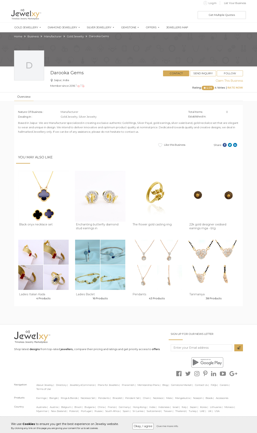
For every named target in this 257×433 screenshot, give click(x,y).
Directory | (62, 384)
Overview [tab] (24, 97)
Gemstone (128, 27)
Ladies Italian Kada (32, 294)
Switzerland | (154, 411)
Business (33, 36)
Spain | (127, 411)
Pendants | (104, 397)
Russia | (99, 411)
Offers (151, 27)
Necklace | (158, 397)
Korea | (204, 407)
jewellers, (67, 349)
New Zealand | (59, 411)
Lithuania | (216, 407)
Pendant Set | (133, 397)
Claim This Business (229, 81)
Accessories (222, 397)
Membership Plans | (149, 384)
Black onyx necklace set (36, 224)
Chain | (147, 397)
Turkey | (193, 411)
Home (18, 36)
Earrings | (41, 397)
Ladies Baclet (85, 294)
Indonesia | (164, 407)
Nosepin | (198, 397)
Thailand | (181, 411)
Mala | (169, 397)
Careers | (224, 384)
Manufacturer (53, 36)
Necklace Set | (88, 397)
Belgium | (66, 407)
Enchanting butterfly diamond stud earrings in (97, 226)
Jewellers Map (177, 27)
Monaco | (229, 407)
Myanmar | (42, 411)
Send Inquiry (203, 73)
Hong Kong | (140, 407)
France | (112, 407)
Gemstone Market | (182, 384)
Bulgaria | (90, 407)
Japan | (194, 407)
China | (102, 407)
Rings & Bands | (70, 397)
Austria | (54, 407)
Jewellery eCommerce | (83, 384)
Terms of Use (43, 388)
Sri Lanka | (139, 411)
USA (217, 411)
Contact (176, 73)
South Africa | (113, 411)
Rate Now (235, 87)
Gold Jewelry (75, 36)
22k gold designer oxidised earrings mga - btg (207, 226)
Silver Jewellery (99, 27)
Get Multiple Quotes (222, 14)
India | (152, 407)
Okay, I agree (143, 426)
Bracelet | (118, 397)
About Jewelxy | (45, 384)
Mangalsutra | (183, 397)
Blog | (165, 384)
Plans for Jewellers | (109, 384)
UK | (210, 411)
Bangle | (54, 397)
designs (35, 349)
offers (156, 349)
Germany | (125, 407)
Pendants (139, 294)
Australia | (42, 407)
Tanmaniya (197, 294)
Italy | (185, 407)
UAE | (203, 411)
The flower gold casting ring (152, 224)
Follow (230, 73)
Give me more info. (167, 426)
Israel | (176, 407)
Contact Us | (202, 384)
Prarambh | (129, 384)
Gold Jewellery (26, 27)
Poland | (74, 411)
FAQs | (214, 384)
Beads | (210, 397)
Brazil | (78, 407)
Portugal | (87, 411)
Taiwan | (168, 411)
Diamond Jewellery (62, 27)
